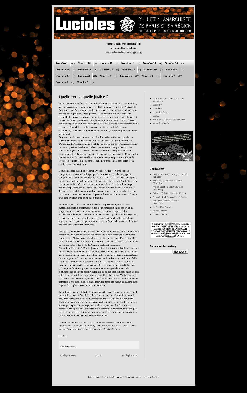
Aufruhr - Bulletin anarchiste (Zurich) (169, 193)
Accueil (98, 355)
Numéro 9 (82, 82)
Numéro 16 (84, 69)
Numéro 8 (62, 82)
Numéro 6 (147, 75)
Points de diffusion (161, 112)
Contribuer (157, 108)
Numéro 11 (106, 63)
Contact (156, 116)
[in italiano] (63, 336)
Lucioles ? (157, 105)
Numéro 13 (149, 63)
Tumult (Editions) (160, 214)
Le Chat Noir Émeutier (163, 207)
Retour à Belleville (161, 123)
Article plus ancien (130, 355)
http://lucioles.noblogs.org (123, 52)
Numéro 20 (62, 75)
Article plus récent (68, 355)
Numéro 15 (62, 69)
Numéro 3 (84, 75)
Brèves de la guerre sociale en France (169, 119)
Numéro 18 (128, 69)
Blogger (154, 377)
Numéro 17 (106, 69)
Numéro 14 (171, 63)
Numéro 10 (84, 63)
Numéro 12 (127, 63)
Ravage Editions (160, 210)
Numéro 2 (171, 69)
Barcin (138, 377)
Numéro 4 (105, 75)
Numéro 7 (169, 75)
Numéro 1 (62, 63)
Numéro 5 (126, 75)
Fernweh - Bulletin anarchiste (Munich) (170, 197)
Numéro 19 (150, 69)
